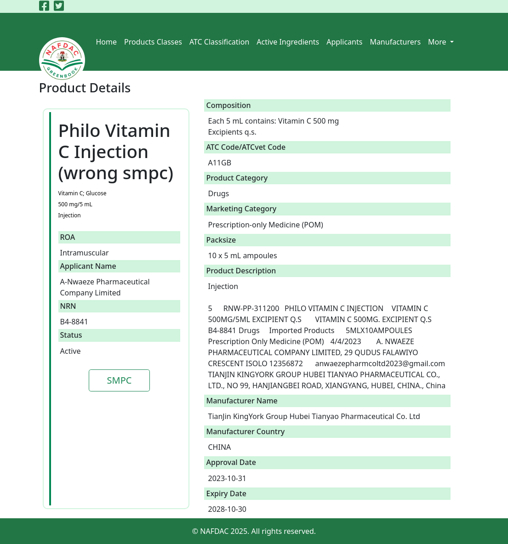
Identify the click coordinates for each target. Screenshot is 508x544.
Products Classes (153, 42)
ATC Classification (219, 42)
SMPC (119, 380)
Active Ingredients (288, 42)
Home (106, 42)
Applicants (344, 42)
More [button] (438, 42)
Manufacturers (395, 42)
